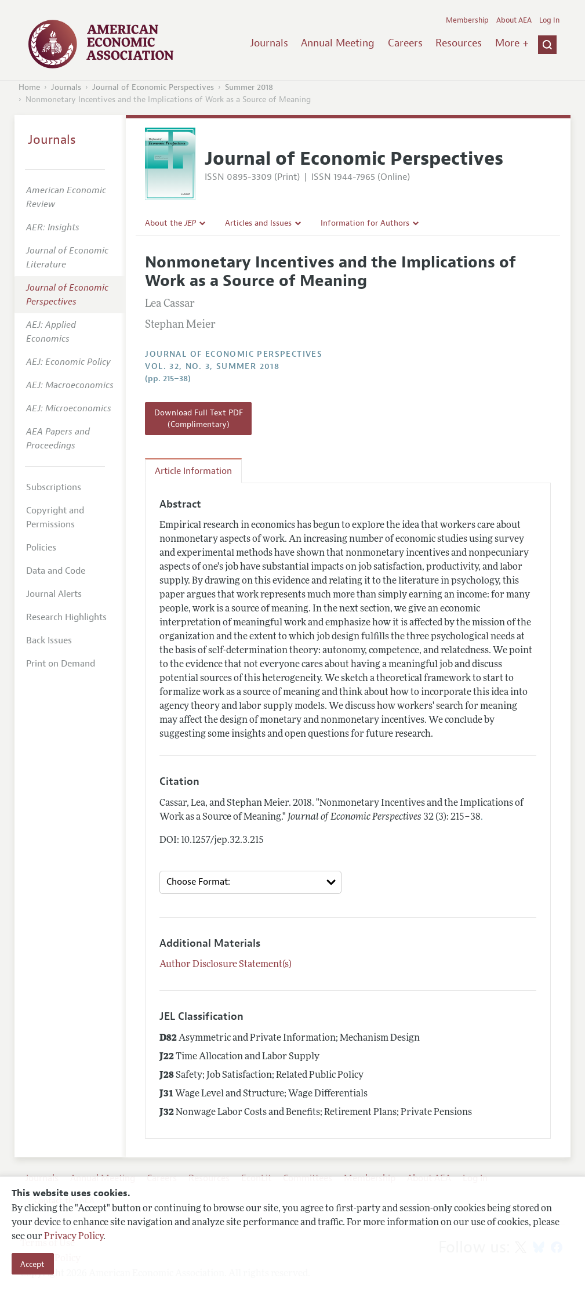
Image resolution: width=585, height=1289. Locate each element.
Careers (405, 43)
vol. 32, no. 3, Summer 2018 (212, 366)
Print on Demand (60, 663)
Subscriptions (53, 487)
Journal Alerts (54, 594)
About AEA (514, 20)
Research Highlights (66, 617)
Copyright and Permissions (55, 517)
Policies (41, 547)
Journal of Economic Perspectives (153, 87)
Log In (549, 20)
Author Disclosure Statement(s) (225, 964)
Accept (32, 1264)
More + (512, 43)
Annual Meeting (338, 43)
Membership (467, 20)
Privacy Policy (73, 1236)
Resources (458, 43)
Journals (269, 43)
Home (29, 87)
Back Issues (49, 640)
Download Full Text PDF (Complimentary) (198, 418)
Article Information (193, 471)
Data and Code (55, 571)
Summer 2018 (249, 87)
